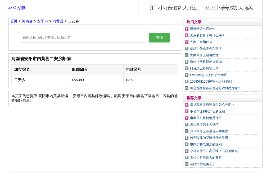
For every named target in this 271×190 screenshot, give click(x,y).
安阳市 (43, 21)
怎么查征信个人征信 (204, 124)
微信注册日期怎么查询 (206, 62)
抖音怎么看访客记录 (204, 68)
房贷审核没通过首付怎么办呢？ (212, 105)
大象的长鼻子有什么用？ (207, 35)
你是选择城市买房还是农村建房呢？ (215, 88)
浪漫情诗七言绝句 (202, 29)
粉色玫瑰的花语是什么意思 (209, 138)
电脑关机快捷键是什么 (206, 118)
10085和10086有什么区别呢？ (211, 81)
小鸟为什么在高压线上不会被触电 (214, 151)
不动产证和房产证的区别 (207, 111)
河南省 (28, 21)
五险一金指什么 (201, 42)
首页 (13, 21)
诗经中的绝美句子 (202, 164)
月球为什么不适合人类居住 (209, 131)
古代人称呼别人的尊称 (206, 157)
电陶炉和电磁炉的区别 (206, 144)
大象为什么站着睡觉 (204, 55)
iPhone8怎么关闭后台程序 (208, 75)
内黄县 (58, 21)
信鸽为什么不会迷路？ (206, 48)
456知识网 (17, 8)
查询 (159, 38)
